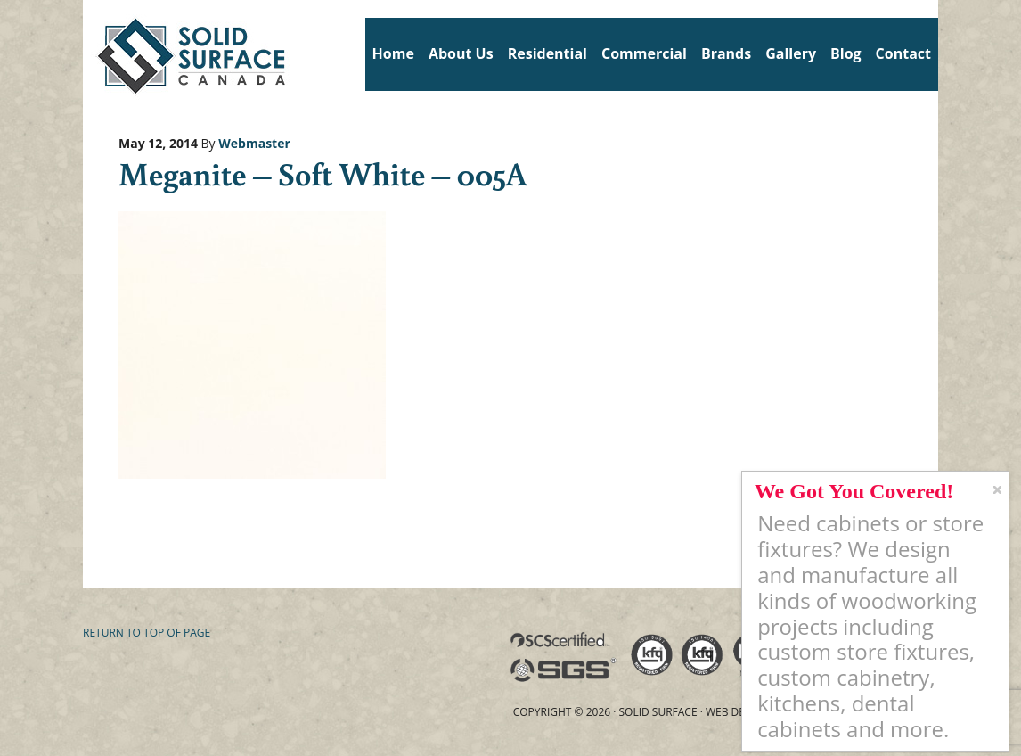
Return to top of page (146, 632)
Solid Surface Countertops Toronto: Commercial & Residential (89, 53)
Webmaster (254, 143)
